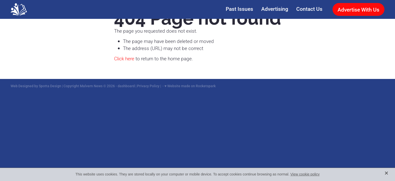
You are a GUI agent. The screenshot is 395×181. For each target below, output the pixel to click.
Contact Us (309, 8)
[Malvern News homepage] (48, 9)
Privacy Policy (148, 85)
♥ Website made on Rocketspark (190, 85)
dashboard (126, 85)
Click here (124, 58)
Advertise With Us (358, 9)
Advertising (274, 8)
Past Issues (239, 8)
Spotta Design (50, 85)
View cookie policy (305, 174)
